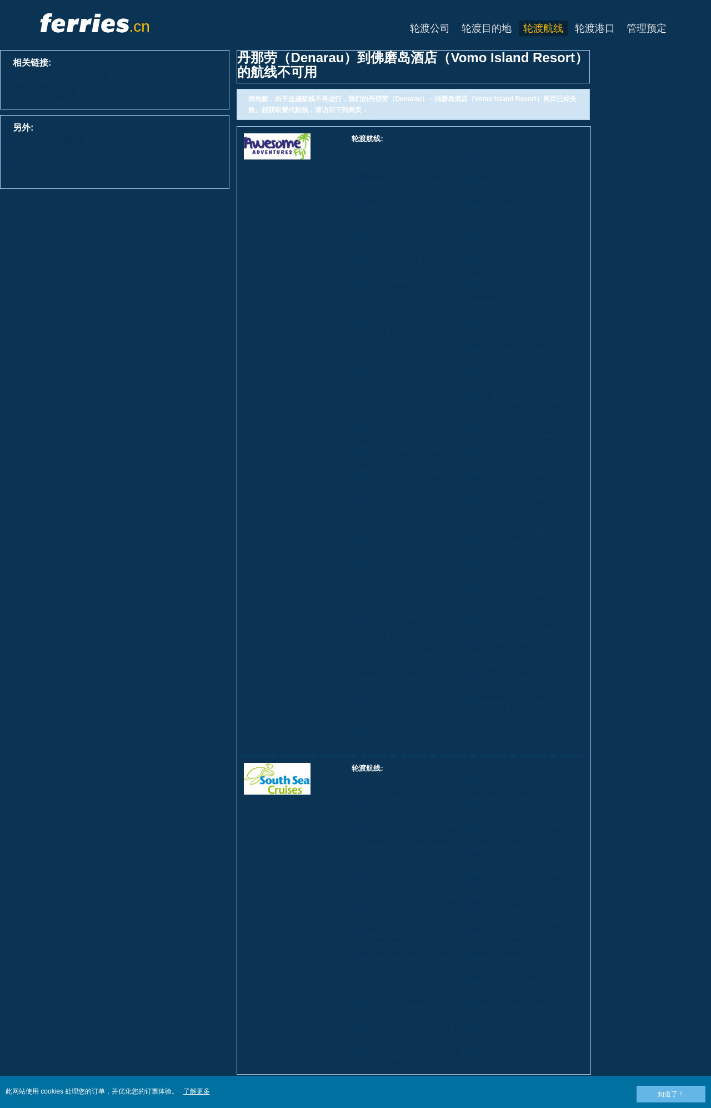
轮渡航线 (543, 28)
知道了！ (671, 1094)
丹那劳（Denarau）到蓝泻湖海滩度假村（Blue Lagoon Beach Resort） (517, 296)
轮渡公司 (430, 28)
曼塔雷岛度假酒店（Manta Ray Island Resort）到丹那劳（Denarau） (517, 598)
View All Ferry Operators (62, 152)
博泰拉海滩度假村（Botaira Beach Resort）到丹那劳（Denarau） (511, 212)
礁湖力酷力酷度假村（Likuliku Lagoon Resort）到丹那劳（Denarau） (402, 964)
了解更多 (196, 1091)
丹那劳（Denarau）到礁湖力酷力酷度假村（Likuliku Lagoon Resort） (404, 841)
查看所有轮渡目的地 (54, 175)
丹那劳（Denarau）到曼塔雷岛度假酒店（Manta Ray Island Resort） (517, 405)
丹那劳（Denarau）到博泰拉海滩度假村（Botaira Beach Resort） (404, 332)
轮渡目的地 (487, 28)
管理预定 (647, 28)
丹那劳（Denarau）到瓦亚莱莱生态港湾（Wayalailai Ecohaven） (517, 514)
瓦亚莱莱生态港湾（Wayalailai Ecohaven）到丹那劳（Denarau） (516, 707)
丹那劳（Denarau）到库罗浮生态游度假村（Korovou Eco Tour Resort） (405, 381)
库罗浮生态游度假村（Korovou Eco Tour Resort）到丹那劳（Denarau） (404, 574)
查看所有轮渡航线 (50, 140)
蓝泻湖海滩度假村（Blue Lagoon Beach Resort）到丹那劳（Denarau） (407, 212)
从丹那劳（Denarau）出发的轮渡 (80, 75)
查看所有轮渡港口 (50, 163)
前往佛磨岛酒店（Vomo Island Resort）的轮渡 (74, 91)
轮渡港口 (595, 28)
